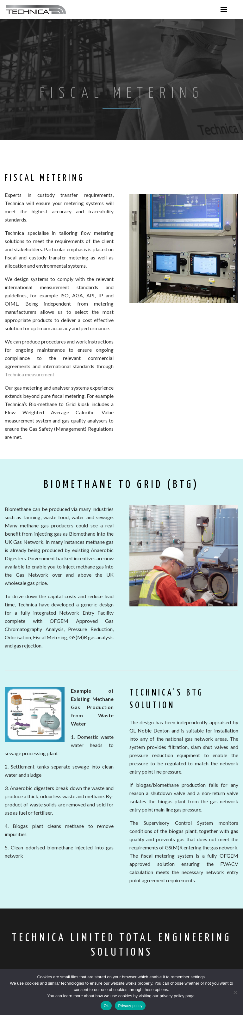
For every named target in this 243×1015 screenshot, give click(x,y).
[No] (235, 992)
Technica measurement (29, 374)
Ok (106, 1006)
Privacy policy (130, 1006)
